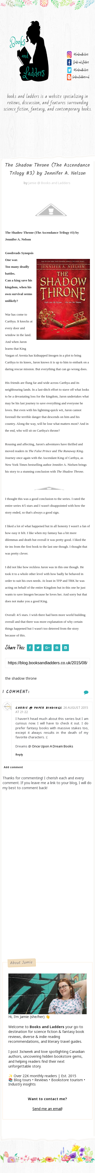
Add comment (13, 777)
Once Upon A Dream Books (59, 757)
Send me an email (47, 1119)
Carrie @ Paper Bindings (45, 718)
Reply (25, 765)
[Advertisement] (47, 920)
